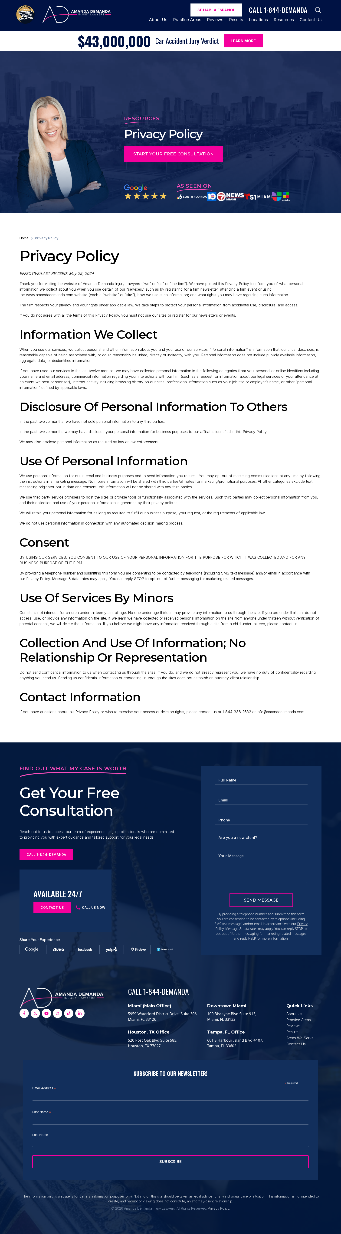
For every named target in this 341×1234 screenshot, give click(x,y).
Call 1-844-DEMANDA (158, 991)
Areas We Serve (300, 1038)
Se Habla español (216, 10)
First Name (41, 1112)
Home (24, 238)
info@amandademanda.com (280, 711)
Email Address (44, 1088)
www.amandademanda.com (49, 294)
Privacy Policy (38, 578)
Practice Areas (187, 19)
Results (236, 19)
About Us (158, 19)
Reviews (215, 19)
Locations (258, 19)
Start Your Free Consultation (173, 154)
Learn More (243, 41)
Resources (284, 19)
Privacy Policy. (219, 1208)
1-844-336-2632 (236, 711)
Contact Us (310, 19)
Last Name (40, 1135)
